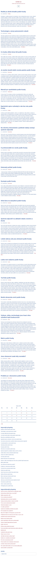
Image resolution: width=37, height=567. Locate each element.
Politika (9, 13)
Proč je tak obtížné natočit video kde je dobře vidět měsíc (12, 533)
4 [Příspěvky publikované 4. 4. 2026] (26, 414)
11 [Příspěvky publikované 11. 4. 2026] (26, 417)
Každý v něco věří (4, 529)
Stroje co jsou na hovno (5, 539)
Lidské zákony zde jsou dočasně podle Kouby (16, 242)
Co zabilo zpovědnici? (5, 511)
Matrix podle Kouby (7, 342)
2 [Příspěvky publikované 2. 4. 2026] (16, 414)
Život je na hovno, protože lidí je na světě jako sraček (11, 496)
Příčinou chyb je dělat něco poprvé (7, 531)
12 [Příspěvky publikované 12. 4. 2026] (31, 417)
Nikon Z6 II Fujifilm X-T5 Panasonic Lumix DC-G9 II (11, 517)
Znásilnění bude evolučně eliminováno (8, 521)
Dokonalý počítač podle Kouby (11, 171)
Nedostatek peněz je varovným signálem (8, 503)
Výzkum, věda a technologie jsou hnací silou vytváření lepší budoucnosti (15, 465)
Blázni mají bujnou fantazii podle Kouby (8, 480)
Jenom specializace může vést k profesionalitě (10, 525)
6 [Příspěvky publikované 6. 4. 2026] (1, 417)
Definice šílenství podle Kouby (6, 478)
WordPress (21, 565)
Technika (9, 34)
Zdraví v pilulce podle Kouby (6, 488)
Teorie (9, 226)
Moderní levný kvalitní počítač (6, 523)
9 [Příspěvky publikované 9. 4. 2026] (16, 417)
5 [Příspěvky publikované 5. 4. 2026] (31, 414)
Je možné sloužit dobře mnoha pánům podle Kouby (18, 72)
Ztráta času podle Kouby (5, 474)
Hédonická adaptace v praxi (6, 509)
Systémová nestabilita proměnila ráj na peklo (9, 513)
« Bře (2, 428)
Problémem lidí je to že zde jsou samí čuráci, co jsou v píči (12, 519)
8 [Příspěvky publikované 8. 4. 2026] (11, 417)
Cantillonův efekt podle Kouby (6, 537)
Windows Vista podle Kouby (6, 482)
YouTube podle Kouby (8, 282)
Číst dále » (26, 48)
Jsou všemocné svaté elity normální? (13, 360)
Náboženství (10, 94)
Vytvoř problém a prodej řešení (7, 552)
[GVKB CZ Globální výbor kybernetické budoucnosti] (18, 2)
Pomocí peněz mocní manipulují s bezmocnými (10, 546)
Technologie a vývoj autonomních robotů (14, 32)
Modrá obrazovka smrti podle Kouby (13, 301)
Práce (9, 153)
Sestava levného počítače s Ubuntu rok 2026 (9, 505)
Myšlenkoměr (3, 535)
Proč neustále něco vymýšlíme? (7, 515)
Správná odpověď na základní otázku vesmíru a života (11, 455)
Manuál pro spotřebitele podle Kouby (13, 93)
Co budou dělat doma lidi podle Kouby (14, 53)
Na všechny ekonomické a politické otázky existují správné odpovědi (14, 445)
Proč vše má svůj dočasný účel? (7, 544)
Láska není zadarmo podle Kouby (12, 263)
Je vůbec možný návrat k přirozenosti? (8, 548)
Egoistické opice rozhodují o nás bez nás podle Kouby (11, 443)
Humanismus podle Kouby (6, 486)
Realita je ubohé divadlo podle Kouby (13, 11)
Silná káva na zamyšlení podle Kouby (13, 204)
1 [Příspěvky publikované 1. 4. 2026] (11, 414)
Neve (14, 565)
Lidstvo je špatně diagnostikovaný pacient (9, 527)
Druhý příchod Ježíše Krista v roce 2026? (9, 498)
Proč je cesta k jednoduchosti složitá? (8, 507)
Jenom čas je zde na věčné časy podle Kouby (9, 476)
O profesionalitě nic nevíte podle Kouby (14, 151)
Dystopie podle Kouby (8, 184)
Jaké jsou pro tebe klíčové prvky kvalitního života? (10, 484)
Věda (9, 323)
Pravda (9, 244)
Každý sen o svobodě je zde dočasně (8, 542)
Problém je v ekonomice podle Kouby (13, 380)
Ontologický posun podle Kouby (7, 490)
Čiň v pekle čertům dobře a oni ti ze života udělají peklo (11, 550)
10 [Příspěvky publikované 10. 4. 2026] (21, 417)
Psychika (9, 55)
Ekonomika (10, 73)
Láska (9, 265)
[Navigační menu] (18, 6)
